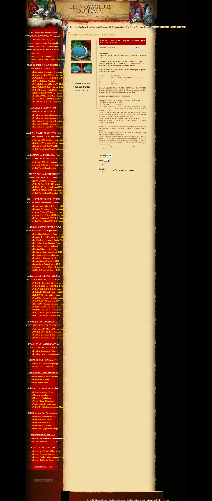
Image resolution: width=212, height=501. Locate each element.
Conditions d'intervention (135, 500)
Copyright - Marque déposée (96, 500)
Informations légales (154, 500)
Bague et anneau (108, 35)
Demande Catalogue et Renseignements (48, 438)
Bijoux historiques (77, 35)
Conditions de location (116, 500)
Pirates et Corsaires (93, 35)
